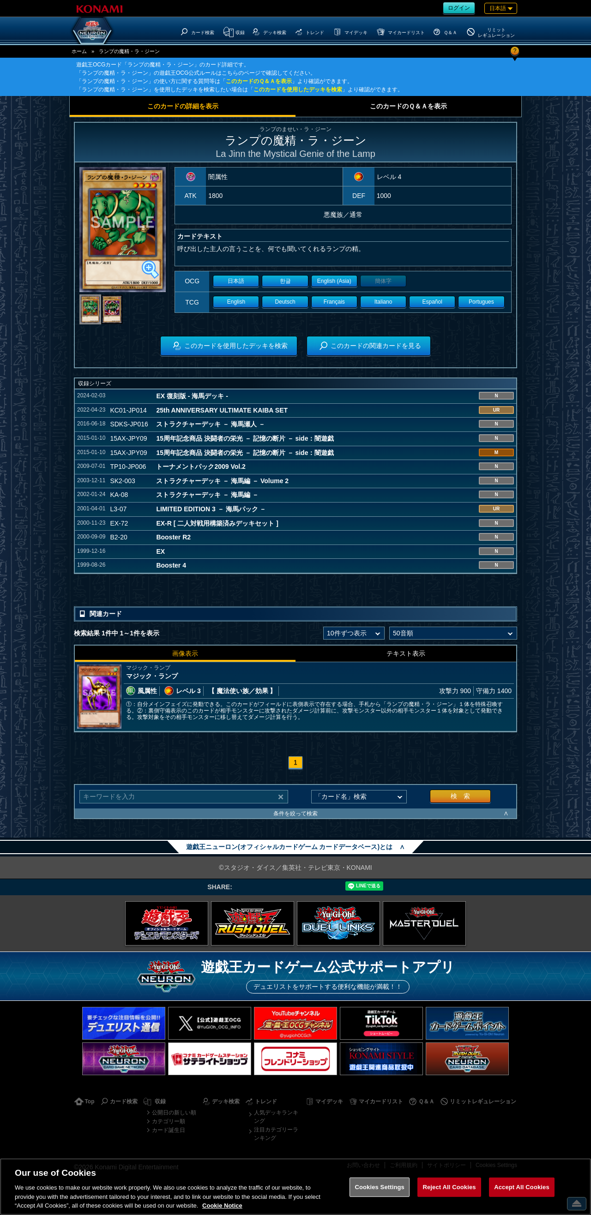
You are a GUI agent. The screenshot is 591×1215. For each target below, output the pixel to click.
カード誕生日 (168, 1130)
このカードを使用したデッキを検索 (297, 89)
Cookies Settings (379, 1187)
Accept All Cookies (521, 1187)
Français (334, 302)
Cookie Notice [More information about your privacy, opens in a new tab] (222, 1205)
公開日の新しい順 (174, 1112)
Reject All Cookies (449, 1187)
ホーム (79, 51)
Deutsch (285, 302)
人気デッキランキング (276, 1116)
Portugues (481, 302)
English (236, 302)
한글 (285, 281)
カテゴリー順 (168, 1121)
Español (432, 302)
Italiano (383, 302)
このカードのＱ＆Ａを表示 (259, 81)
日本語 (236, 281)
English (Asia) (334, 281)
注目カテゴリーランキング (276, 1133)
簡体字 (383, 281)
